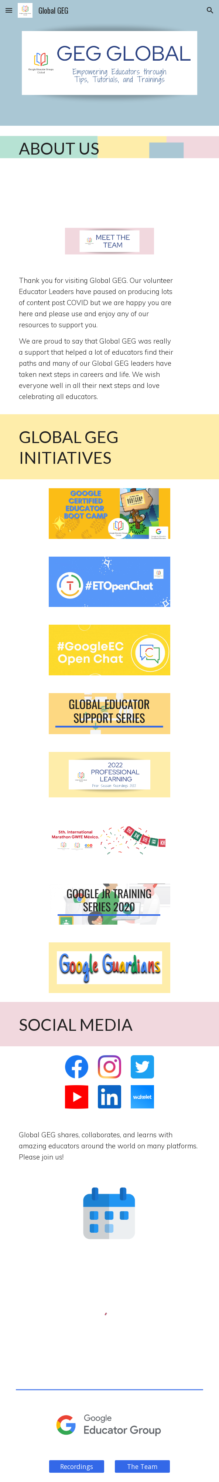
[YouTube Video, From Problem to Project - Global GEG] (109, 199)
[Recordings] (76, 1466)
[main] (109, 148)
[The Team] (142, 1466)
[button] (9, 10)
